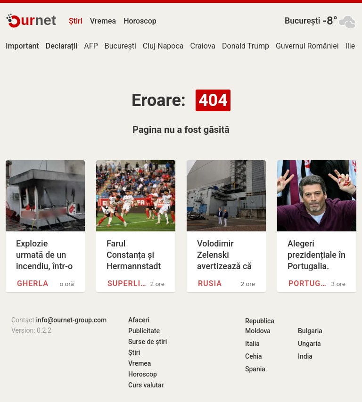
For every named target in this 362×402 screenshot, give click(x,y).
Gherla (33, 283)
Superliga (127, 283)
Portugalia (308, 283)
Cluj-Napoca (163, 45)
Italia (252, 343)
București (302, 20)
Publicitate (144, 331)
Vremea (103, 20)
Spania (255, 369)
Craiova (202, 45)
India (305, 356)
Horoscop (139, 20)
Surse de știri (147, 341)
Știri (75, 20)
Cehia (253, 356)
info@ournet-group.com (71, 320)
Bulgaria (310, 331)
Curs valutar (146, 385)
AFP (91, 45)
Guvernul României (307, 45)
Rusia (210, 283)
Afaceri (138, 320)
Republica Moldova (259, 326)
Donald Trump (245, 45)
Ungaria (309, 343)
